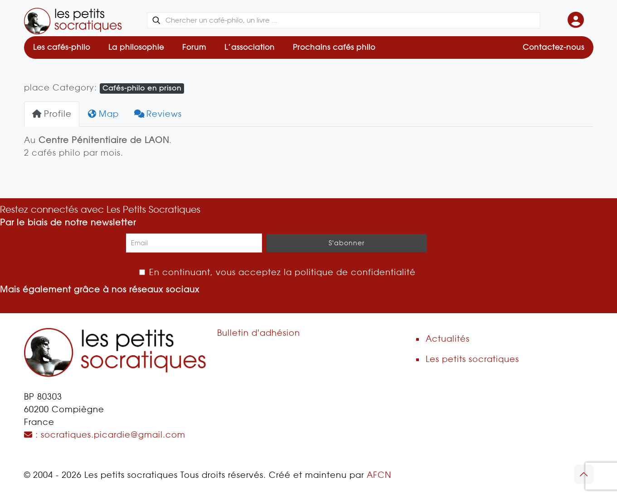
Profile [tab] (52, 114)
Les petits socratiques (472, 359)
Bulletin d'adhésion (258, 333)
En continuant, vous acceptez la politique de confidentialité (277, 272)
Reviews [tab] (158, 114)
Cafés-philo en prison (141, 88)
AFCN (379, 475)
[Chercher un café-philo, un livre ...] (343, 20)
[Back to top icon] (583, 474)
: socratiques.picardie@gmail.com (104, 434)
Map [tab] (103, 114)
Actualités (448, 338)
